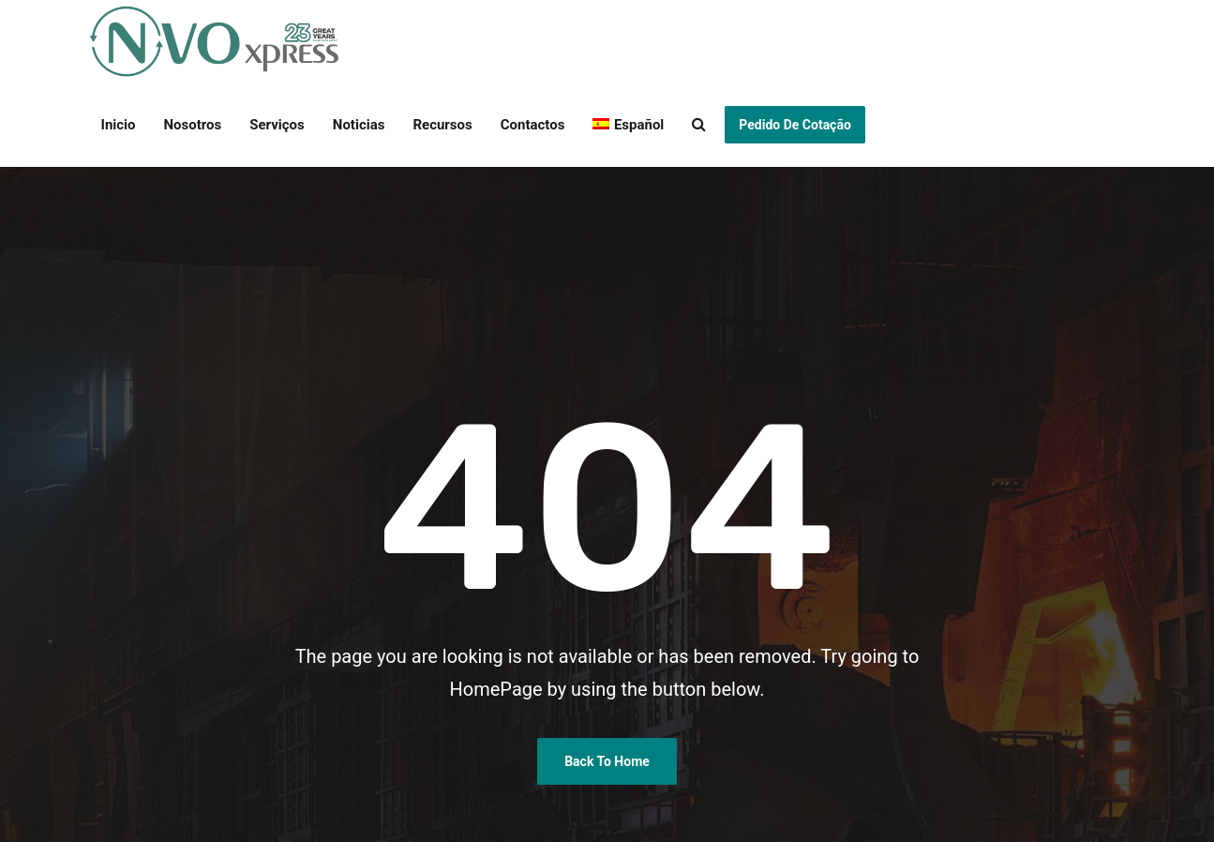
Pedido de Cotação (794, 124)
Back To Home (607, 761)
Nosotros (193, 124)
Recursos (442, 124)
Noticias (359, 124)
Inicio (118, 124)
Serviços (277, 124)
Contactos (533, 124)
